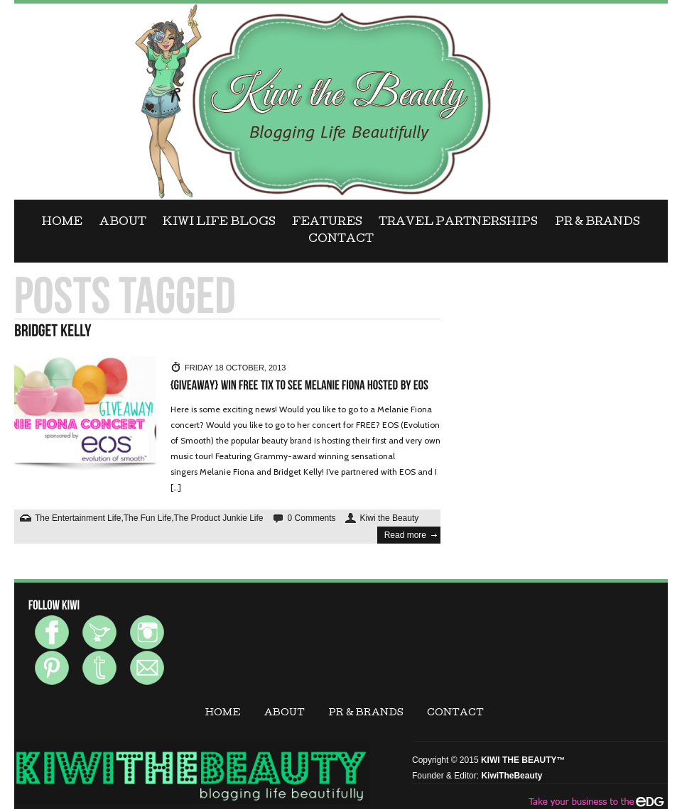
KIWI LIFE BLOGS (219, 223)
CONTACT (341, 240)
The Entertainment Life (78, 518)
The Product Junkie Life (218, 518)
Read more (405, 535)
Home (62, 223)
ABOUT (122, 223)
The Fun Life (147, 518)
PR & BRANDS (597, 223)
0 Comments (312, 518)
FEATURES (327, 223)
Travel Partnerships (458, 223)
